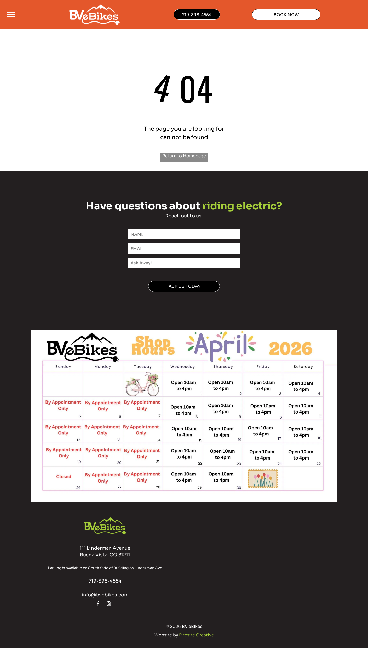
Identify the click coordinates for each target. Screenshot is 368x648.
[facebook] (98, 604)
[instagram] (109, 604)
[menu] (11, 14)
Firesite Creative (196, 635)
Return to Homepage (184, 156)
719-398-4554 (105, 581)
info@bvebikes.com (105, 595)
